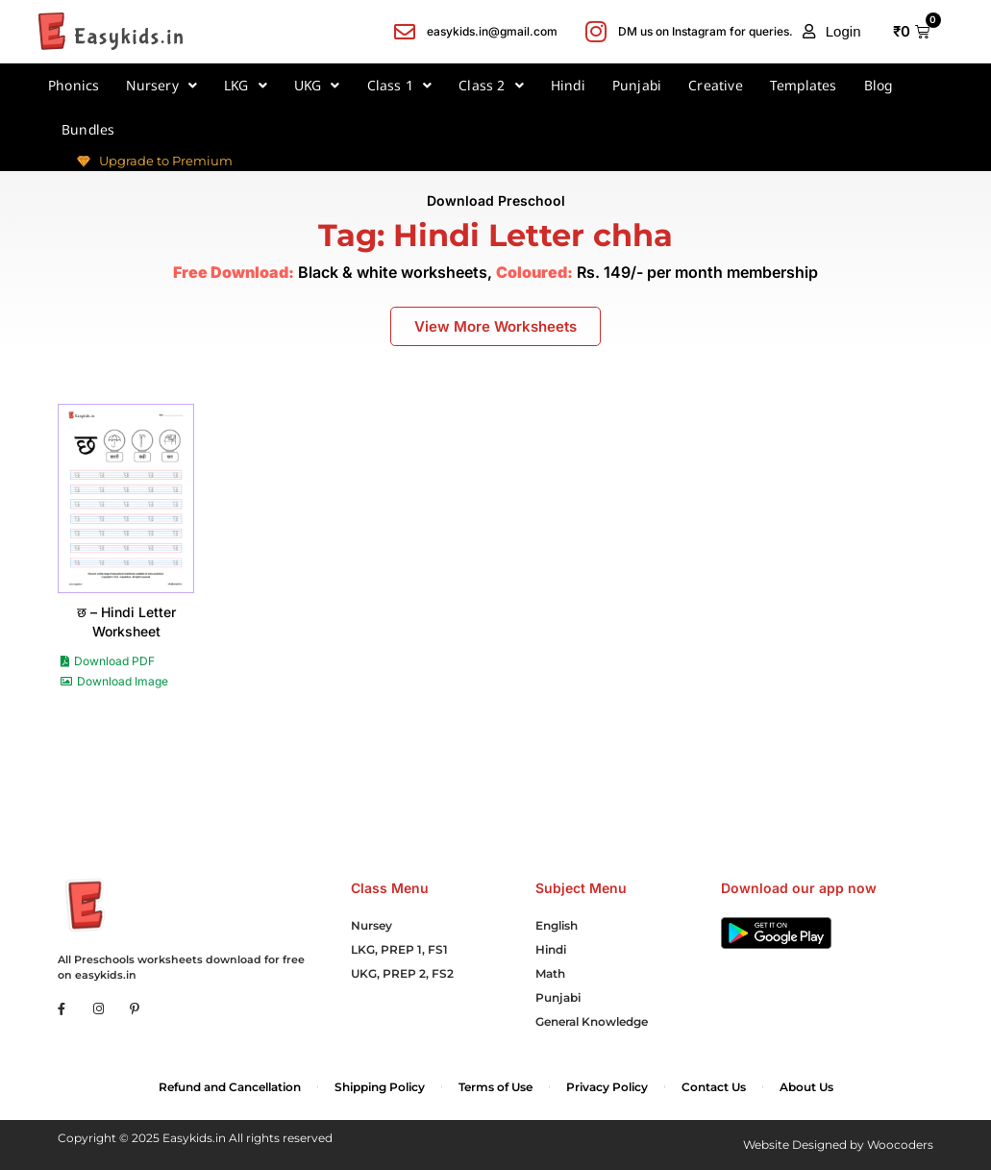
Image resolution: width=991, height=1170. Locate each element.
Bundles (88, 129)
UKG (317, 85)
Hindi (568, 85)
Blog (878, 85)
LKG (245, 85)
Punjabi (636, 85)
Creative (715, 85)
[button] (832, 31)
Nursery (161, 85)
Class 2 (491, 85)
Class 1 (400, 85)
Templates (803, 85)
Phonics (73, 85)
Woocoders (900, 1144)
